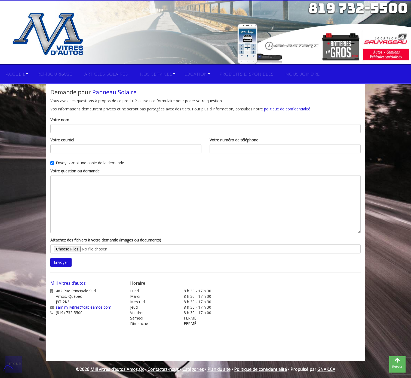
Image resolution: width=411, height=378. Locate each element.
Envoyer (61, 262)
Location (196, 73)
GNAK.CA (326, 369)
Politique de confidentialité (260, 369)
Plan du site (219, 369)
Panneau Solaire (114, 92)
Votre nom (59, 119)
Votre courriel (62, 139)
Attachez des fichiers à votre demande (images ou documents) (105, 240)
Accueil (15, 73)
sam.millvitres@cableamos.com (83, 307)
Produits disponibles (247, 73)
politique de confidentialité (287, 108)
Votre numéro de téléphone (234, 139)
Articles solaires (106, 73)
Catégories (193, 369)
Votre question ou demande (75, 170)
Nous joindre (303, 73)
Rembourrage (54, 73)
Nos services (156, 73)
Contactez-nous (163, 369)
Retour (14, 364)
